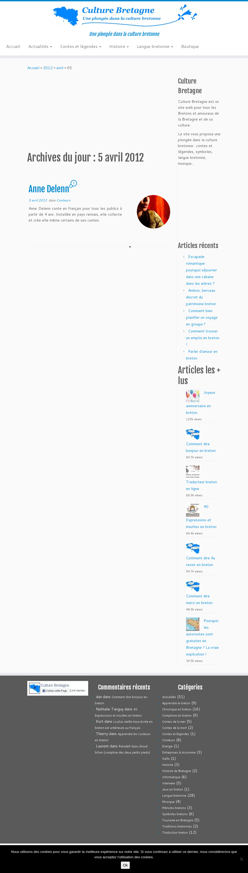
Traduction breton (175, 832)
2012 (48, 67)
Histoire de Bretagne (176, 771)
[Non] (241, 859)
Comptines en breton (177, 715)
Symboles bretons (175, 814)
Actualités (40, 46)
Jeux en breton (172, 789)
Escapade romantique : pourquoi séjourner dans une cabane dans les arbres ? (201, 270)
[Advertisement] (124, 110)
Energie (167, 746)
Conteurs (63, 200)
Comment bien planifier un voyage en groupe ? (202, 317)
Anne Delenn (49, 189)
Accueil (13, 46)
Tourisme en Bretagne (177, 820)
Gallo (166, 758)
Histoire (119, 46)
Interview (168, 783)
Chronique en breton (176, 709)
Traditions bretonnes (177, 826)
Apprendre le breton (176, 703)
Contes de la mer (173, 722)
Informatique (171, 777)
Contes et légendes (80, 46)
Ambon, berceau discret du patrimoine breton (201, 297)
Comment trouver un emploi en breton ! (202, 337)
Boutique (190, 46)
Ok (125, 865)
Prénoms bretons (174, 808)
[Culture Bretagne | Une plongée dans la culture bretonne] (124, 16)
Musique (168, 802)
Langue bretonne (155, 46)
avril (59, 67)
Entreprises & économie (179, 752)
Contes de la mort (174, 728)
